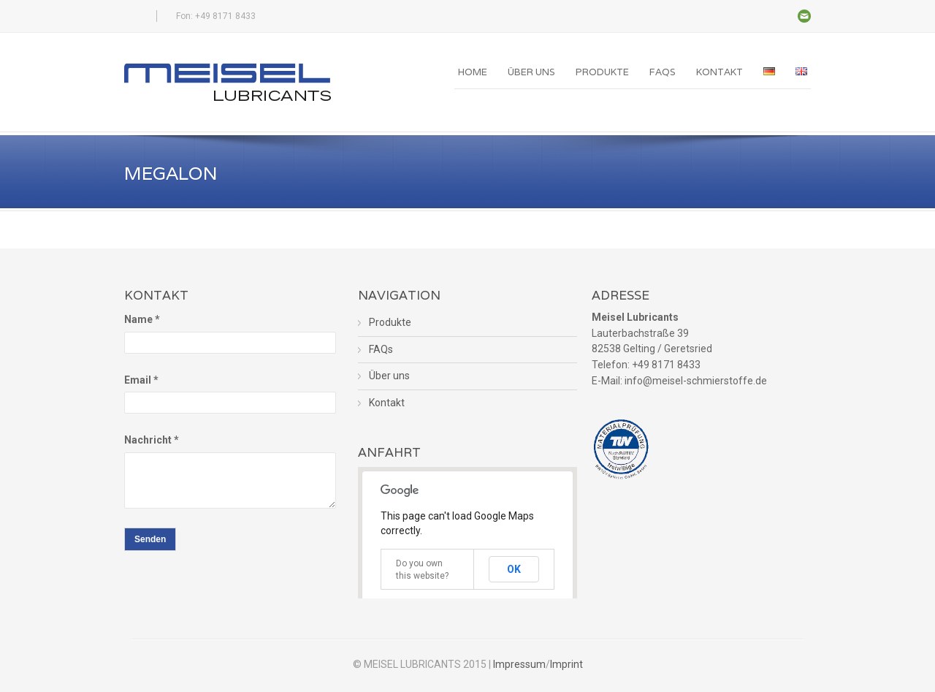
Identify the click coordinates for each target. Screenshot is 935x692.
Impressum (519, 664)
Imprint (566, 664)
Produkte (602, 72)
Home (472, 72)
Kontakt (719, 72)
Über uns (531, 72)
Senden (150, 539)
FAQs (662, 72)
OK (514, 569)
